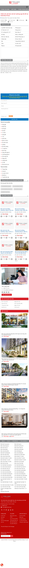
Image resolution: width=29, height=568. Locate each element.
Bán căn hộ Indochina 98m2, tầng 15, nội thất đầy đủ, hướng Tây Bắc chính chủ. (7, 252)
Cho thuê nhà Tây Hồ (5, 468)
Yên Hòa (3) (16, 307)
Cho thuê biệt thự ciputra (6, 465)
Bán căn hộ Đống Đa (18, 452)
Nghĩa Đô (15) (17, 301)
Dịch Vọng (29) (5, 301)
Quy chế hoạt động (14, 518)
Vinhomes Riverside (5, 491)
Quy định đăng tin (13, 523)
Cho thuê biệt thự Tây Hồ (17, 186)
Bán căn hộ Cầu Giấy (18, 463)
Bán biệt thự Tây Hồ (18, 445)
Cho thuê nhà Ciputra (19, 465)
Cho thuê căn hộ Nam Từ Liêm (7, 485)
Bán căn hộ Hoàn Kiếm (5, 456)
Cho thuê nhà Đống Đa (19, 472)
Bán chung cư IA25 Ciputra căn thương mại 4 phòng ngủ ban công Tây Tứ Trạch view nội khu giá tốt (14, 434)
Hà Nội (9, 212)
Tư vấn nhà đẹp (22, 519)
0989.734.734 (6, 288)
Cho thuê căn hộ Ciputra (6, 466)
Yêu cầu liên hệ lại (7, 294)
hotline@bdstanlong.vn (8, 290)
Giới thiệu (13, 9)
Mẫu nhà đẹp (21, 539)
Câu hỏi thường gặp (5, 520)
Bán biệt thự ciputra (5, 444)
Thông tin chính (5, 9)
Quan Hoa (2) (4, 303)
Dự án (8, 441)
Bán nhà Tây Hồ (4, 447)
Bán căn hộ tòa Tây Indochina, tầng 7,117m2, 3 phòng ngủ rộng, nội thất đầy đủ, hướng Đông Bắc (7, 231)
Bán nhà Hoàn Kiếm (5, 454)
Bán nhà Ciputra (17, 444)
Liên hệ (2, 522)
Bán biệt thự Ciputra (18, 189)
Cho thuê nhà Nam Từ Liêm (6, 482)
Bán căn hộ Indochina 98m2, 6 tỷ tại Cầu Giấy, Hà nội (21, 252)
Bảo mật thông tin (13, 522)
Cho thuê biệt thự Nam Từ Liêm (20, 482)
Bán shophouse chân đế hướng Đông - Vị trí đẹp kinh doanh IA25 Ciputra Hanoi (13, 409)
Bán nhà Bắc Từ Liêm (19, 456)
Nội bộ (3, 441)
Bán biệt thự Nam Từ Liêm (20, 459)
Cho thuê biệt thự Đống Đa (6, 473)
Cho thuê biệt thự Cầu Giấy (20, 485)
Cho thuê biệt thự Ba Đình (20, 470)
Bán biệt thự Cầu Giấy (19, 461)
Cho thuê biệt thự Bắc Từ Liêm (6, 479)
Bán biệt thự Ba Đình (18, 449)
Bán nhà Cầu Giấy (4, 463)
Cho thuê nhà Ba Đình (5, 470)
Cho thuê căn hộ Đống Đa (19, 473)
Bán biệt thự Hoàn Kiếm (19, 454)
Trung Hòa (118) (5, 305)
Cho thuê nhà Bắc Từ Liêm (20, 477)
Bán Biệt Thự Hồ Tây (5, 192)
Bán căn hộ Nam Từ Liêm (6, 461)
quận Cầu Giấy (5, 212)
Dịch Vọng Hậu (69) (18, 303)
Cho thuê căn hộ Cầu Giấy (19, 486)
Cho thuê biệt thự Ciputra (6, 186)
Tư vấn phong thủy (23, 520)
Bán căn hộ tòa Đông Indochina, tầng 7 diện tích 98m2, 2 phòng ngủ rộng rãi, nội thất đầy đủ (21, 209)
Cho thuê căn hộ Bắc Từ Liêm (20, 479)
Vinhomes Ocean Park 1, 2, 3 (20, 488)
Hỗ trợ (2, 519)
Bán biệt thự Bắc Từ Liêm (6, 458)
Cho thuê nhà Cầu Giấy (5, 486)
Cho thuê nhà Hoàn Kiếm (6, 475)
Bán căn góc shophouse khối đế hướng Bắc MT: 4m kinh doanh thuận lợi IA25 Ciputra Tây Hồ (14, 384)
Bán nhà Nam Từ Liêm (5, 459)
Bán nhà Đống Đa (18, 451)
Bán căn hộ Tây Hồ (18, 447)
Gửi (11, 536)
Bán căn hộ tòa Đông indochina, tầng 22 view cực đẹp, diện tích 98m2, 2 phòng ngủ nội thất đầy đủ (7, 209)
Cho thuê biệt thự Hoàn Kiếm (7, 189)
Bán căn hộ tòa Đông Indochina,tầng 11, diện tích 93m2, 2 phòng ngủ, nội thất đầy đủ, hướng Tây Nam (21, 231)
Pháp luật (21, 517)
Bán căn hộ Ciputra (5, 445)
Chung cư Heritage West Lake (6, 489)
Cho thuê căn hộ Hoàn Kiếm (6, 477)
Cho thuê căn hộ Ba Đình (6, 472)
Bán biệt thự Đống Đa (5, 452)
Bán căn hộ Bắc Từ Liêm (19, 458)
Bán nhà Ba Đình (4, 449)
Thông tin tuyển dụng (23, 522)
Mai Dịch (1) (4, 307)
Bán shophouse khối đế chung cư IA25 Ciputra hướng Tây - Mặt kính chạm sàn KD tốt (14, 359)
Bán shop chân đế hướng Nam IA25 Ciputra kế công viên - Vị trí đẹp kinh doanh (14, 334)
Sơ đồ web (3, 515)
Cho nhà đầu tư (24, 441)
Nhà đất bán (15, 441)
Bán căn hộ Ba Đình (5, 451)
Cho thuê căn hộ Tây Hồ (19, 468)
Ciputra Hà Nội (22, 515)
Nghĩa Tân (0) (17, 305)
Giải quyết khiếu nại (14, 520)
